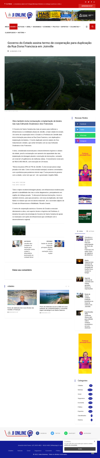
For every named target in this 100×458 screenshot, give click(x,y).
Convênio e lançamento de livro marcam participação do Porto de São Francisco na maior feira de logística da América (89, 246)
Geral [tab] (80, 231)
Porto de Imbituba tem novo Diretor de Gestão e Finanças (21, 309)
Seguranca (37, 27)
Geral (29, 27)
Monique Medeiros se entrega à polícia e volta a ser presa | (52, 4)
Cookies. (67, 441)
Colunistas (75, 27)
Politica (56, 27)
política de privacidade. (70, 445)
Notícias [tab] (90, 231)
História (21, 33)
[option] (17, 4)
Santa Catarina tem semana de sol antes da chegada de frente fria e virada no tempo (89, 266)
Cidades (13, 27)
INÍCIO (7, 27)
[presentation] (68, 286)
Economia (47, 27)
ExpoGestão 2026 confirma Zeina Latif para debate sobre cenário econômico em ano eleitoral (89, 320)
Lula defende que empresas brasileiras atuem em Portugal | (17, 4)
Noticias (22, 27)
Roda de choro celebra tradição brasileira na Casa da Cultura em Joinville (89, 300)
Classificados (11, 33)
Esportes (65, 27)
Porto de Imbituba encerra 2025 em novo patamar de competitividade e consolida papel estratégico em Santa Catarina (54, 308)
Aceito (80, 449)
